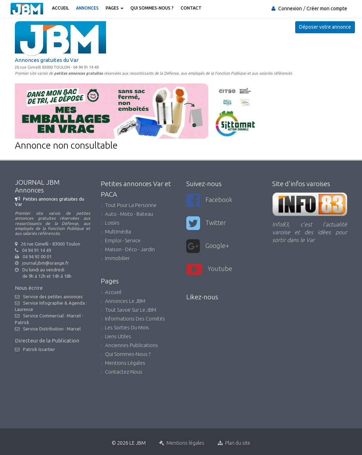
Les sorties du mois (125, 328)
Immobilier (115, 258)
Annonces (87, 8)
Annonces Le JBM (123, 301)
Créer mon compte (326, 8)
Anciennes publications (129, 346)
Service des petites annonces (53, 296)
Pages (114, 8)
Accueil (60, 8)
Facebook (209, 200)
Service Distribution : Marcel (52, 328)
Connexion (290, 8)
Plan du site (234, 443)
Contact (191, 8)
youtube (209, 269)
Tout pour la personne (129, 205)
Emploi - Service (121, 241)
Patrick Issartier (39, 349)
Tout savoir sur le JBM (128, 310)
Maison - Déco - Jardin (128, 250)
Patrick (22, 322)
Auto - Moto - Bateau (127, 214)
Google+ (207, 246)
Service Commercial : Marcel (52, 315)
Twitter (206, 223)
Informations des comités (133, 319)
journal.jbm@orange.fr (45, 262)
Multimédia (116, 232)
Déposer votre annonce (325, 27)
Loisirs (110, 223)
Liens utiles (116, 337)
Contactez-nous (121, 372)
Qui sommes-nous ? (152, 8)
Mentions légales (123, 363)
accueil (111, 292)
